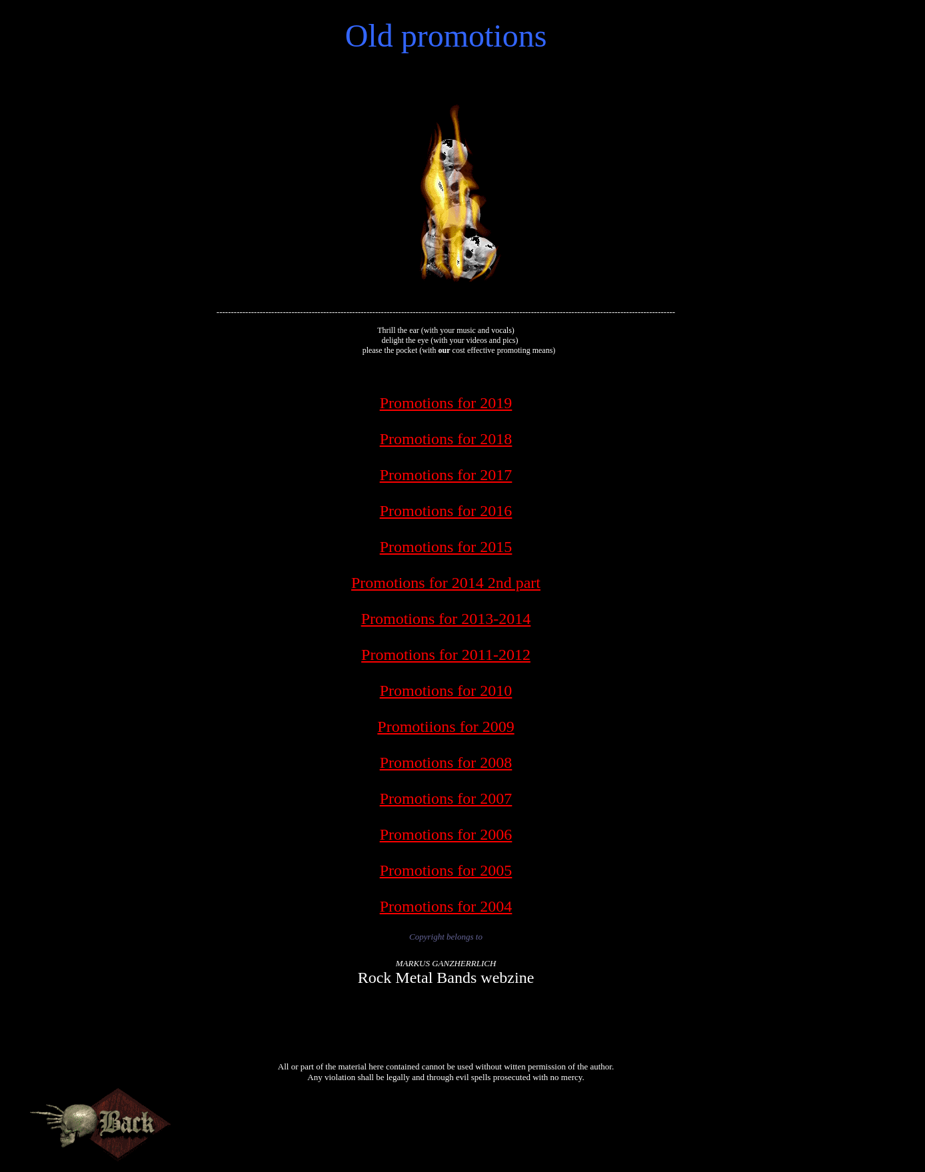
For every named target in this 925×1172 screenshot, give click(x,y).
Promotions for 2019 (446, 403)
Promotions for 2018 (446, 438)
